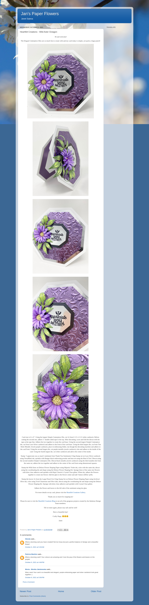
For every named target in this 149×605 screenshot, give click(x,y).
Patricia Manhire (31, 554)
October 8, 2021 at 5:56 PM (34, 577)
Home (61, 591)
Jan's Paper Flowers (40, 13)
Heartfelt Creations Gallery (75, 492)
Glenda (27, 539)
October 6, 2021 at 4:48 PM (34, 562)
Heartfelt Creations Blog (46, 501)
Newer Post (25, 591)
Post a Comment (29, 582)
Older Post (96, 591)
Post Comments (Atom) (37, 596)
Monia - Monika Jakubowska (35, 569)
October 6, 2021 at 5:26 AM (34, 547)
